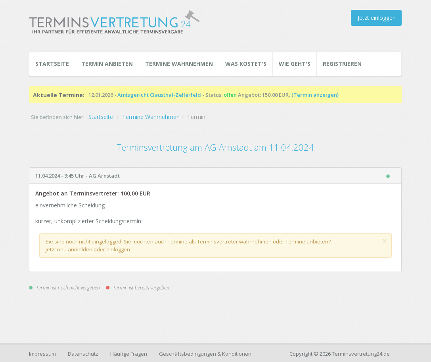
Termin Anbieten (107, 63)
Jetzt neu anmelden (69, 249)
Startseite (52, 63)
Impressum (42, 353)
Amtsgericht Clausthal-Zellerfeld (159, 94)
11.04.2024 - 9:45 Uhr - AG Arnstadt (77, 175)
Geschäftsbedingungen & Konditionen (205, 353)
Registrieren (342, 63)
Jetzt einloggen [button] (377, 17)
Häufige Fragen (128, 353)
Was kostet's (245, 63)
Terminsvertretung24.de (361, 353)
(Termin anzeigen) (315, 94)
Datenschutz (83, 353)
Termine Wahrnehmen (179, 63)
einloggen (118, 249)
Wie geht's (294, 63)
